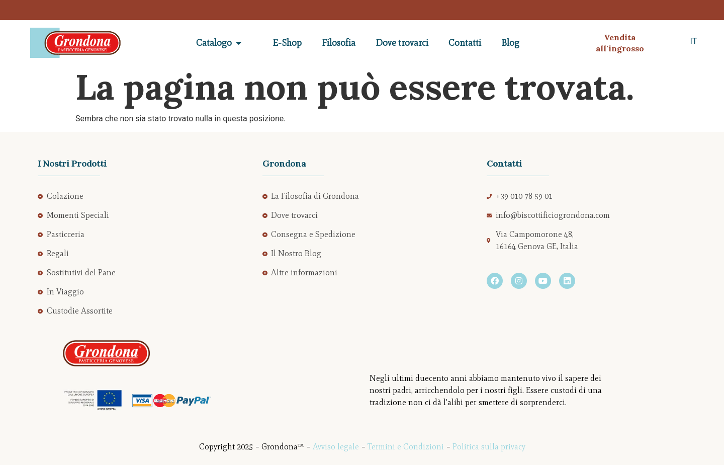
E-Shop (287, 42)
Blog (510, 42)
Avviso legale (336, 446)
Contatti (464, 42)
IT (693, 41)
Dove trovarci (402, 42)
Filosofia (338, 42)
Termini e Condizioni (406, 446)
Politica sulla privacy (488, 446)
